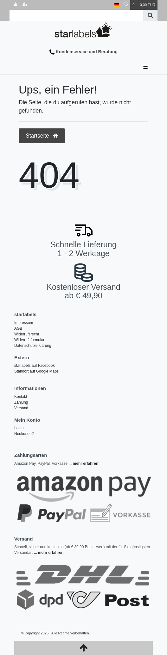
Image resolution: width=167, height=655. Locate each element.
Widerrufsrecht (26, 334)
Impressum (23, 323)
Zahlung (21, 402)
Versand (21, 408)
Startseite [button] (42, 136)
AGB (18, 328)
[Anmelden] (15, 5)
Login (18, 428)
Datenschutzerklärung (32, 345)
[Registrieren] (25, 5)
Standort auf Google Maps (36, 371)
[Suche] (150, 15)
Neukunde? (24, 433)
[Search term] (76, 15)
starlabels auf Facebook (34, 365)
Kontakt (20, 396)
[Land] (116, 5)
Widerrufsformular (29, 340)
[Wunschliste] (125, 5)
